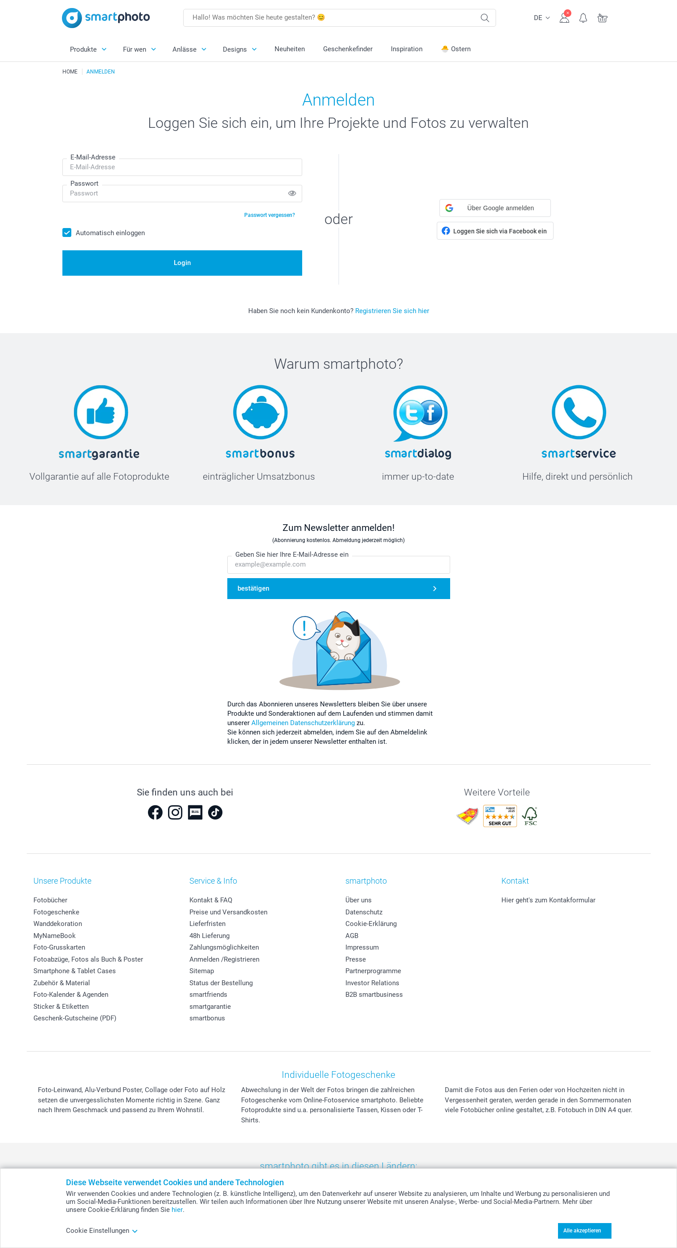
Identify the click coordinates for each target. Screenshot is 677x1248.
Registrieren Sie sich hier (392, 311)
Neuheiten (290, 49)
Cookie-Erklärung (371, 924)
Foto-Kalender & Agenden (70, 995)
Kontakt (515, 880)
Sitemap (201, 971)
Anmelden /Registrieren (224, 959)
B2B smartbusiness (374, 995)
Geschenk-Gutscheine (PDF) (74, 1018)
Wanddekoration (57, 924)
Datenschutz (363, 912)
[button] (495, 208)
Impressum (362, 947)
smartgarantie (210, 1007)
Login (182, 263)
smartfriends (208, 995)
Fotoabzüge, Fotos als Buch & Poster (88, 959)
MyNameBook (54, 936)
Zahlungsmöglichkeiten (224, 947)
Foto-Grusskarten (59, 947)
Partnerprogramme (373, 971)
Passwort (84, 183)
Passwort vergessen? (269, 215)
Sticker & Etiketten (61, 1007)
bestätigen (253, 588)
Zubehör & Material (61, 983)
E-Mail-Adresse (92, 157)
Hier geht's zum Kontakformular (548, 900)
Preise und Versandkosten (228, 912)
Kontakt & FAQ (210, 900)
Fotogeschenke (56, 912)
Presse (355, 959)
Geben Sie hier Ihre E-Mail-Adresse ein (292, 555)
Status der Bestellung (221, 983)
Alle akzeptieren (582, 1231)
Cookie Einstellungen (102, 1231)
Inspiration (407, 49)
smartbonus (207, 1018)
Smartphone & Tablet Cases (74, 971)
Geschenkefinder (348, 49)
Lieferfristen (207, 924)
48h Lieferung (209, 936)
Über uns (358, 900)
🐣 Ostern (456, 49)
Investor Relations (372, 983)
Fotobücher (50, 900)
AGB (351, 936)
